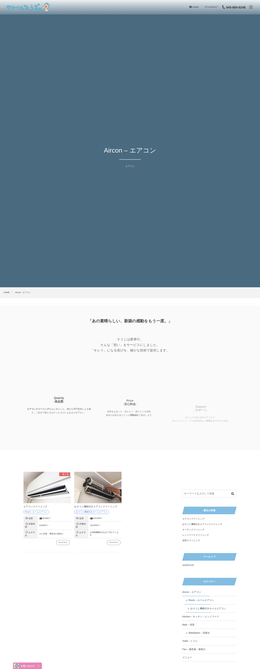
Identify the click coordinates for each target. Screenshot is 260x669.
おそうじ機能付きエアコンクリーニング (95, 508)
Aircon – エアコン (191, 592)
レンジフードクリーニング (195, 535)
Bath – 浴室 (188, 624)
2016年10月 (188, 565)
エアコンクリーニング (35, 508)
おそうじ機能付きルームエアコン (208, 608)
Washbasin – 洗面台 (199, 632)
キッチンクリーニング (193, 529)
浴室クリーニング (191, 540)
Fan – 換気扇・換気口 (193, 649)
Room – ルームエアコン (201, 600)
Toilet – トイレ (190, 641)
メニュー (187, 657)
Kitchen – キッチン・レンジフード (200, 616)
